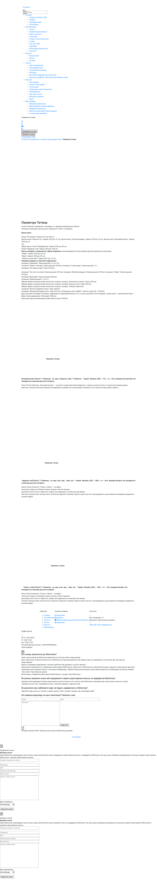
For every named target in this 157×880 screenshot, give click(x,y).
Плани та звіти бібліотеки (39, 39)
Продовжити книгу (29, 131)
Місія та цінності (35, 34)
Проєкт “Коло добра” (37, 85)
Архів (31, 99)
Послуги (28, 53)
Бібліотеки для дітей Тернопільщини (43, 111)
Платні (31, 58)
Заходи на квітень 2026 (38, 17)
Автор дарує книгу (36, 68)
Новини (32, 20)
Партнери (33, 46)
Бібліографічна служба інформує (41, 106)
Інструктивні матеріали (38, 113)
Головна (28, 15)
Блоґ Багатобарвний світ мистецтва (43, 75)
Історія (32, 41)
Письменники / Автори (37, 139)
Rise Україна (34, 82)
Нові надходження (36, 65)
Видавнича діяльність (37, 109)
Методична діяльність (37, 104)
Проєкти (28, 80)
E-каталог (26, 7)
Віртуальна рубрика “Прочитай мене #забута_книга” (48, 77)
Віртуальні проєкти (36, 97)
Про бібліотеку (30, 27)
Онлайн (32, 61)
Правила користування (38, 32)
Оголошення (34, 25)
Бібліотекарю (30, 101)
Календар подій (35, 22)
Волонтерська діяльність (38, 49)
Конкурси (33, 73)
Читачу (28, 63)
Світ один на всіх (35, 94)
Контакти (32, 51)
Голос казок (33, 87)
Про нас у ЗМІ (34, 44)
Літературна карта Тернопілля (40, 89)
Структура (33, 37)
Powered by (91, 737)
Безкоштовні (34, 56)
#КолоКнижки (34, 92)
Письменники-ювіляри (37, 70)
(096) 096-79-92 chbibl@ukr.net (100, 625)
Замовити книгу (28, 134)
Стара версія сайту (28, 137)
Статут (31, 29)
